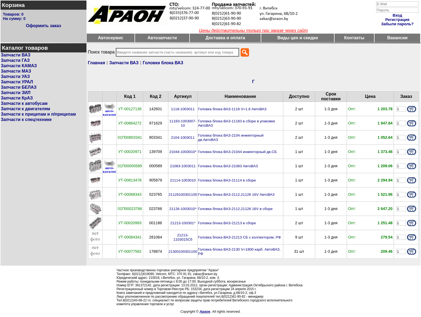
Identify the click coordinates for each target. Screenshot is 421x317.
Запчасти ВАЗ (15, 55)
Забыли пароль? (397, 24)
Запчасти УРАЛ (17, 82)
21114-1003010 (183, 180)
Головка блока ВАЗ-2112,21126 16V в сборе (235, 209)
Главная (96, 62)
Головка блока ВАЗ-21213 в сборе (227, 223)
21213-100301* (182, 223)
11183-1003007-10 (182, 123)
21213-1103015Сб (182, 237)
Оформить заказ (43, 25)
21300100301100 (183, 252)
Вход (397, 15)
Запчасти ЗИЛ (16, 92)
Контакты (354, 37)
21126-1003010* (182, 209)
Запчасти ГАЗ (15, 60)
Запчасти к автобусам (24, 103)
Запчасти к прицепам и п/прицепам (38, 114)
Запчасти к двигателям (25, 108)
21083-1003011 (183, 166)
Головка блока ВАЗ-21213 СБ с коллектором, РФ (239, 237)
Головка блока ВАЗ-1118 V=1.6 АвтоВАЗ (232, 109)
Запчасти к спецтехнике (26, 119)
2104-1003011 (183, 138)
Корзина (13, 5)
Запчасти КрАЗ (17, 98)
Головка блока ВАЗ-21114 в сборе (227, 180)
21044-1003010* (182, 152)
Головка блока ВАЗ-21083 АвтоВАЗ (228, 166)
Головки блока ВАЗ (163, 62)
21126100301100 (183, 195)
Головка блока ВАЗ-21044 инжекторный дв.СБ (237, 152)
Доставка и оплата (225, 37)
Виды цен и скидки (297, 37)
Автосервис (111, 37)
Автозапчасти (162, 37)
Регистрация (397, 19)
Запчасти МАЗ (16, 71)
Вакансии (397, 37)
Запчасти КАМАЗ (19, 65)
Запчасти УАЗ (15, 76)
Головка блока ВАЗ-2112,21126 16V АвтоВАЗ (236, 195)
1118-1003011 (183, 109)
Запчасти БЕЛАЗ (19, 87)
